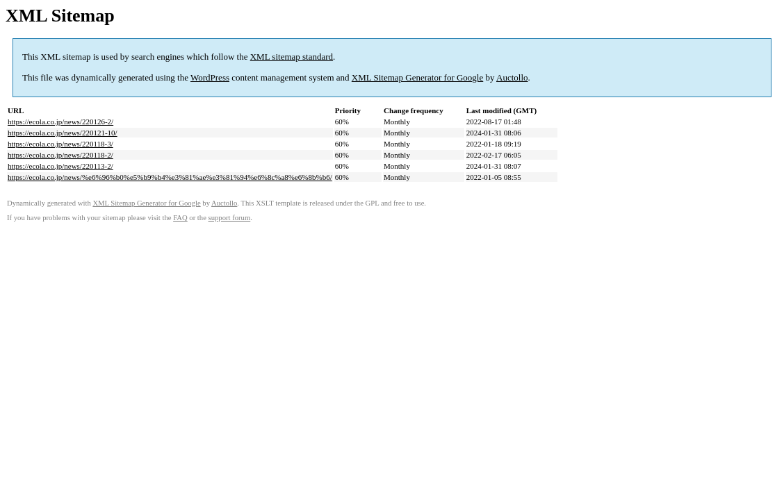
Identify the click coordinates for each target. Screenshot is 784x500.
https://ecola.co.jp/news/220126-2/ (60, 121)
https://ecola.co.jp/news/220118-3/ (60, 144)
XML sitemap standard (291, 56)
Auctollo (512, 77)
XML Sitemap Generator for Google (417, 77)
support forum (230, 218)
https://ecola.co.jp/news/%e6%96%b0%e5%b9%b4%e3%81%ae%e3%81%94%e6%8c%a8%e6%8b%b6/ (170, 177)
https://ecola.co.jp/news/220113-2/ (60, 166)
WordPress (209, 77)
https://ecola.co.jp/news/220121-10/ (62, 132)
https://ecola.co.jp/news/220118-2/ (60, 155)
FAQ (180, 218)
